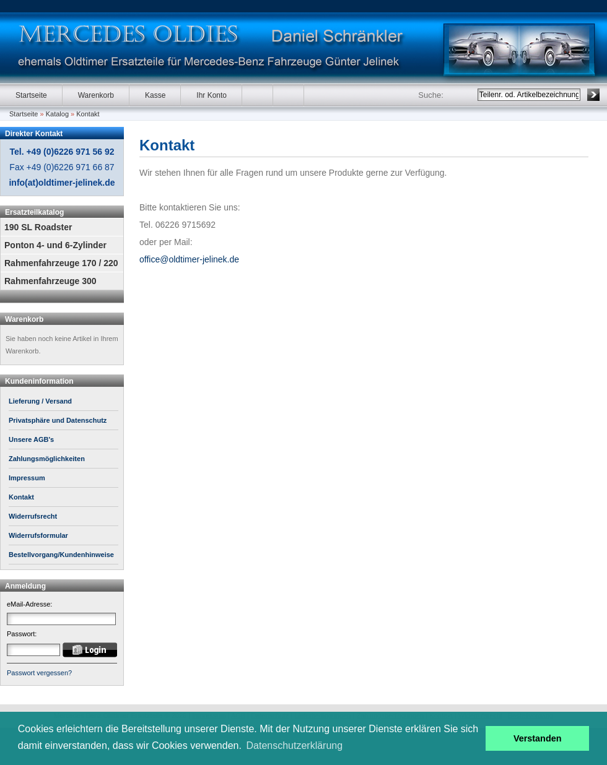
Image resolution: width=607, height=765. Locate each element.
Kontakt (87, 114)
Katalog (57, 114)
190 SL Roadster (38, 227)
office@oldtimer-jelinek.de (189, 259)
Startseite (31, 95)
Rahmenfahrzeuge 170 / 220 (61, 263)
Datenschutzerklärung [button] (295, 745)
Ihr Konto (211, 95)
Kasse (155, 95)
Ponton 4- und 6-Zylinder (55, 245)
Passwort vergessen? (39, 672)
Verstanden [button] (537, 738)
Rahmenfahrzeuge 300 (50, 281)
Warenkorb (96, 95)
